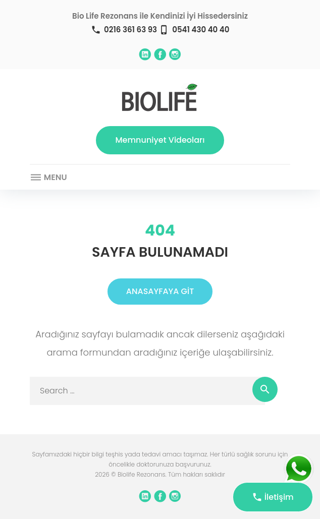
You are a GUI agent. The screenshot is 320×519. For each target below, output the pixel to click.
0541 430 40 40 (200, 29)
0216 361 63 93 (130, 29)
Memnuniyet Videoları (160, 140)
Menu (48, 177)
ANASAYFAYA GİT (160, 291)
